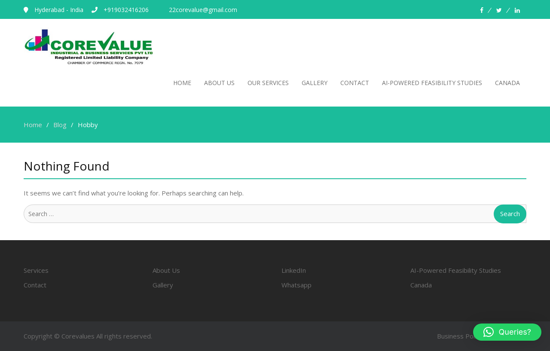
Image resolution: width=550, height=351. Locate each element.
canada (507, 83)
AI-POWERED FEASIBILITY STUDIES (432, 83)
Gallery (314, 83)
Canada (421, 285)
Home (182, 83)
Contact (354, 83)
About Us (219, 83)
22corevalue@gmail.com (203, 10)
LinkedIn (293, 270)
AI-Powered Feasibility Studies (455, 270)
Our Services (268, 83)
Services (36, 270)
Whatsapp (296, 285)
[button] (507, 332)
